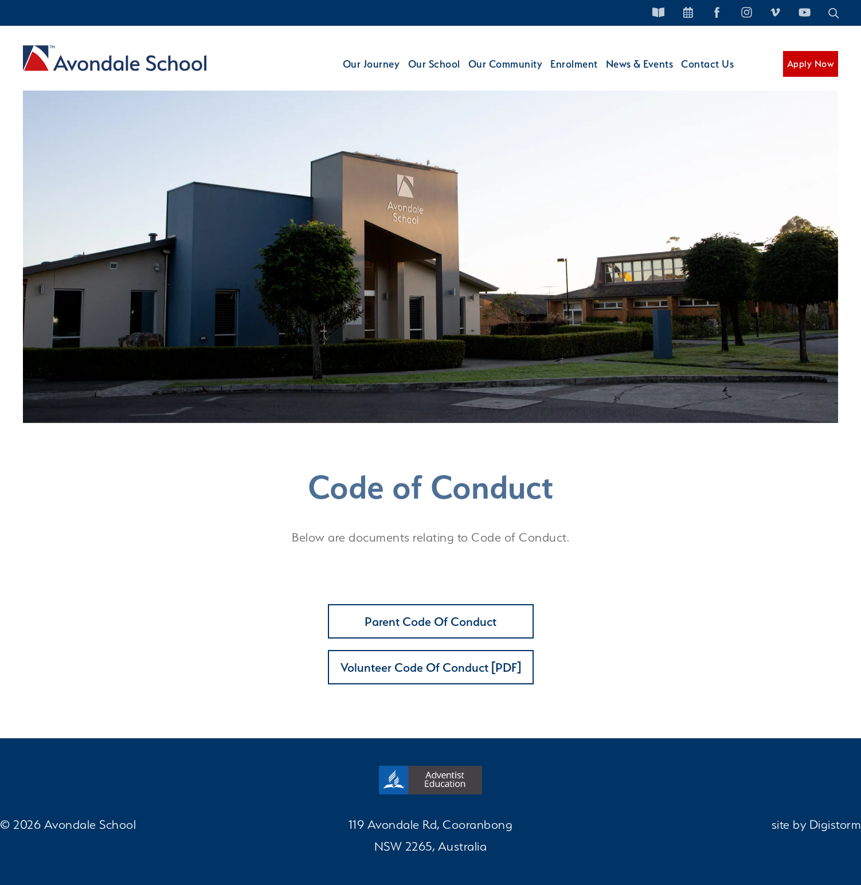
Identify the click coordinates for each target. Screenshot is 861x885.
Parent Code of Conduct (430, 621)
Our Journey (353, 73)
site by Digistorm (817, 824)
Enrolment (566, 73)
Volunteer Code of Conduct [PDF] (431, 667)
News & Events (634, 73)
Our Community (493, 73)
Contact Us (706, 73)
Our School (419, 73)
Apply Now (811, 73)
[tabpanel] (430, 251)
